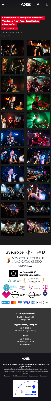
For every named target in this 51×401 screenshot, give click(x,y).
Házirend (7, 376)
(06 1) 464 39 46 (25, 339)
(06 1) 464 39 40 (25, 328)
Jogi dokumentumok (20, 376)
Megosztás (5, 35)
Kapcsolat (43, 376)
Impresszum (33, 376)
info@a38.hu (25, 319)
